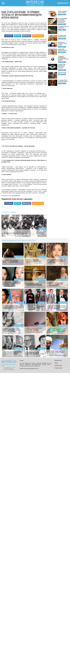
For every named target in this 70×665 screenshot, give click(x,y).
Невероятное (58, 657)
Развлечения (58, 652)
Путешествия (58, 660)
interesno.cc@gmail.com (9, 661)
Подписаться (62, 3)
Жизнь (56, 655)
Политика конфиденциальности (29, 660)
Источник (3, 499)
